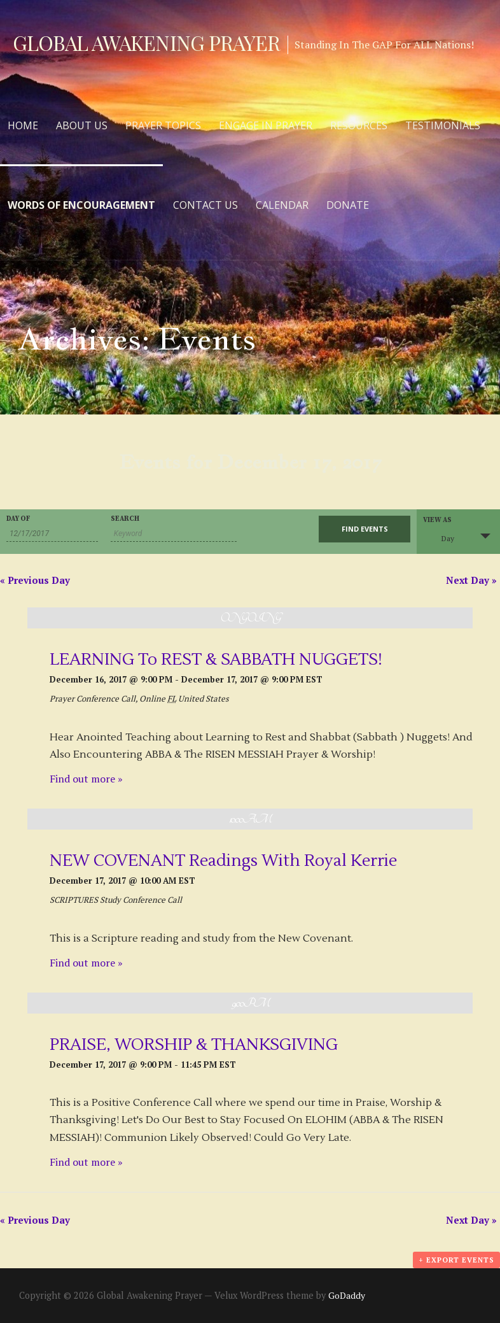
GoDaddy (346, 1295)
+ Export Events (456, 1260)
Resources (358, 125)
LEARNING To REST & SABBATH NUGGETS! (216, 659)
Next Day (471, 580)
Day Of (18, 519)
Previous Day (35, 580)
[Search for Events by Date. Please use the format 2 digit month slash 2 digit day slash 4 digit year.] (52, 534)
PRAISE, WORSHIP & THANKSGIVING (194, 1045)
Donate (347, 205)
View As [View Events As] (437, 520)
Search (125, 519)
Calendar (282, 205)
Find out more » (86, 779)
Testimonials (442, 125)
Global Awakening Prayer (146, 42)
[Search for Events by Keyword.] (174, 534)
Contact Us (205, 205)
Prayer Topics (163, 125)
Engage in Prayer (265, 125)
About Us (82, 125)
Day (440, 537)
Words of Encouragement (81, 205)
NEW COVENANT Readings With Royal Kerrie (223, 861)
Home (23, 125)
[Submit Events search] (364, 529)
